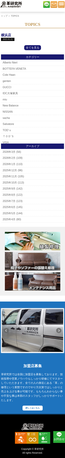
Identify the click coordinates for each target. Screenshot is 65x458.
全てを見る (32, 47)
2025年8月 (9, 194)
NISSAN (8, 111)
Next (58, 330)
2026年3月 (9, 151)
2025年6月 (9, 207)
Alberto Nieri (10, 62)
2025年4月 (9, 219)
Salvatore (8, 124)
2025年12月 (10, 170)
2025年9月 (9, 188)
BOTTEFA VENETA (14, 68)
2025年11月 (10, 176)
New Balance (10, 105)
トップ (4, 16)
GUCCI (7, 87)
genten (7, 81)
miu (5, 99)
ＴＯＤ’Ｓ (8, 136)
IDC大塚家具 (10, 93)
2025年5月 (9, 213)
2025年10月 (10, 182)
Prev (6, 330)
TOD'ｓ (7, 130)
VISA (6, 142)
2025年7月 (9, 201)
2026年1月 (9, 164)
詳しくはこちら (33, 408)
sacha (6, 118)
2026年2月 (9, 157)
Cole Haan (9, 74)
